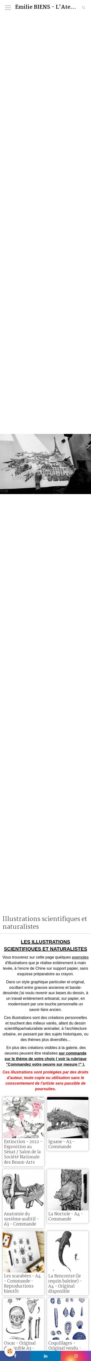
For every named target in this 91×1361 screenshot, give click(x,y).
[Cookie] (9, 1351)
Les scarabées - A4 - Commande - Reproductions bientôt (22, 1284)
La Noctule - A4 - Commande (65, 1217)
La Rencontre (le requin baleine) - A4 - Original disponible (65, 1284)
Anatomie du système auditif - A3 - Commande (21, 1219)
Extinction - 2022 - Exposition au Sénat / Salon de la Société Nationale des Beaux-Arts (23, 1152)
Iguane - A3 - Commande (61, 1144)
